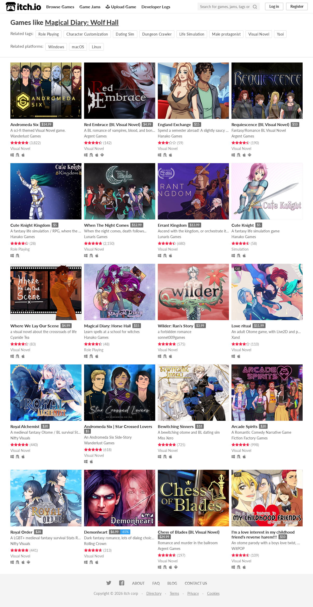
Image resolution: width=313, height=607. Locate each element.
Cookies (213, 593)
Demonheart (95, 531)
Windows (56, 47)
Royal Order (21, 531)
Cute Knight (243, 225)
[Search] (255, 6)
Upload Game (121, 6)
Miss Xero (165, 438)
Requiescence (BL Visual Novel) (260, 124)
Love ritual (241, 325)
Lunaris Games (95, 236)
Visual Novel (258, 34)
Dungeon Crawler (157, 34)
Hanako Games (170, 136)
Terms (174, 593)
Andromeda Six (24, 124)
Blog (172, 583)
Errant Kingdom (172, 225)
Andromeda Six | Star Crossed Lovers (118, 426)
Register (296, 6)
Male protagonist (226, 34)
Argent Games (95, 136)
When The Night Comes (106, 225)
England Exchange (174, 124)
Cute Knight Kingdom (30, 225)
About (138, 583)
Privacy (193, 593)
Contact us (196, 583)
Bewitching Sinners (176, 426)
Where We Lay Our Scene (34, 325)
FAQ (156, 583)
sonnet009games (171, 337)
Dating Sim (125, 34)
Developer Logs (155, 6)
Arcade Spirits (244, 426)
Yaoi (280, 34)
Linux (96, 47)
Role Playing (48, 34)
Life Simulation (191, 34)
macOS (78, 47)
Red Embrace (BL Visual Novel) (112, 124)
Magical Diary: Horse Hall (107, 325)
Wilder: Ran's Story (175, 325)
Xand (236, 337)
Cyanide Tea (19, 337)
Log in (274, 6)
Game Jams (89, 6)
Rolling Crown (95, 543)
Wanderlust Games (25, 136)
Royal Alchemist (24, 426)
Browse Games (60, 6)
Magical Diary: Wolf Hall (82, 22)
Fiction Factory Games (250, 438)
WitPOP (238, 548)
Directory (153, 593)
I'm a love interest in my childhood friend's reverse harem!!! (263, 534)
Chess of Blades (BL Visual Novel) (188, 531)
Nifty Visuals (20, 438)
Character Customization (87, 34)
